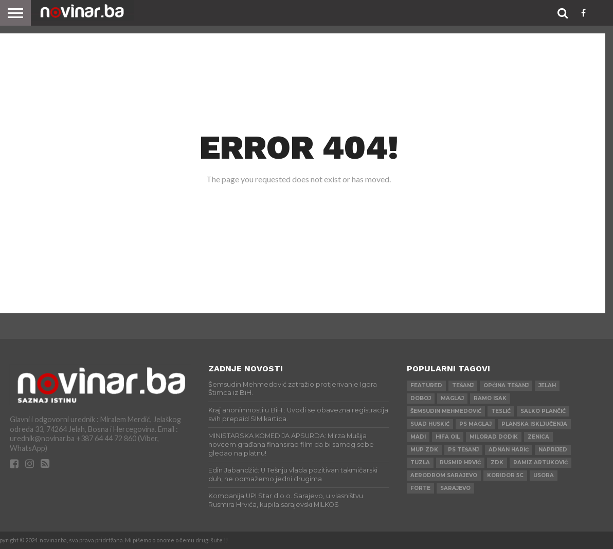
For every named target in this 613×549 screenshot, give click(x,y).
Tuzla (420, 462)
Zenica (538, 436)
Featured (426, 385)
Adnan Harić (509, 449)
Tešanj (463, 385)
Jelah (547, 385)
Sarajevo (455, 488)
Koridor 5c (505, 475)
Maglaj (452, 398)
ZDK (497, 462)
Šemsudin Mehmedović (445, 411)
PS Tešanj (463, 449)
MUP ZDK (424, 449)
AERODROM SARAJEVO (443, 475)
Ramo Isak (490, 398)
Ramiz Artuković (540, 462)
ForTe (420, 488)
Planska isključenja (534, 424)
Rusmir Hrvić (460, 462)
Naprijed (552, 449)
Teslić (501, 411)
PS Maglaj (475, 424)
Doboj (420, 398)
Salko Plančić (543, 411)
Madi (418, 436)
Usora (543, 475)
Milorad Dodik (494, 436)
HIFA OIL (448, 436)
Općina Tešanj (506, 385)
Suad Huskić (429, 424)
